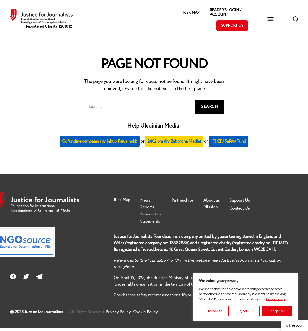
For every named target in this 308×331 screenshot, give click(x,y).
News (145, 203)
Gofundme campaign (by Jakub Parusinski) (99, 144)
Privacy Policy (118, 315)
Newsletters (151, 217)
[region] (245, 297)
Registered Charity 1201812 (49, 31)
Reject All (245, 311)
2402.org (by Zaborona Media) (174, 144)
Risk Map (191, 14)
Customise (214, 311)
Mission (210, 210)
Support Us (232, 27)
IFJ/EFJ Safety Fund (228, 144)
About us (211, 203)
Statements (150, 224)
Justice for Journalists (43, 315)
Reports (147, 210)
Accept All (276, 311)
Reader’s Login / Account (225, 14)
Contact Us (239, 211)
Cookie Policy (275, 299)
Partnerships (182, 203)
